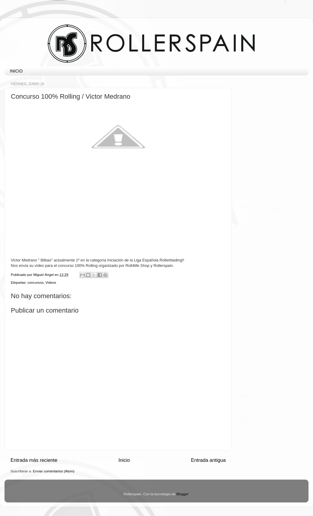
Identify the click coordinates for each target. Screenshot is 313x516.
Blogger (182, 494)
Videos (50, 282)
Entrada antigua (208, 460)
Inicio (124, 460)
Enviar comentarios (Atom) (53, 471)
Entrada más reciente (34, 460)
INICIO (16, 71)
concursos (35, 282)
